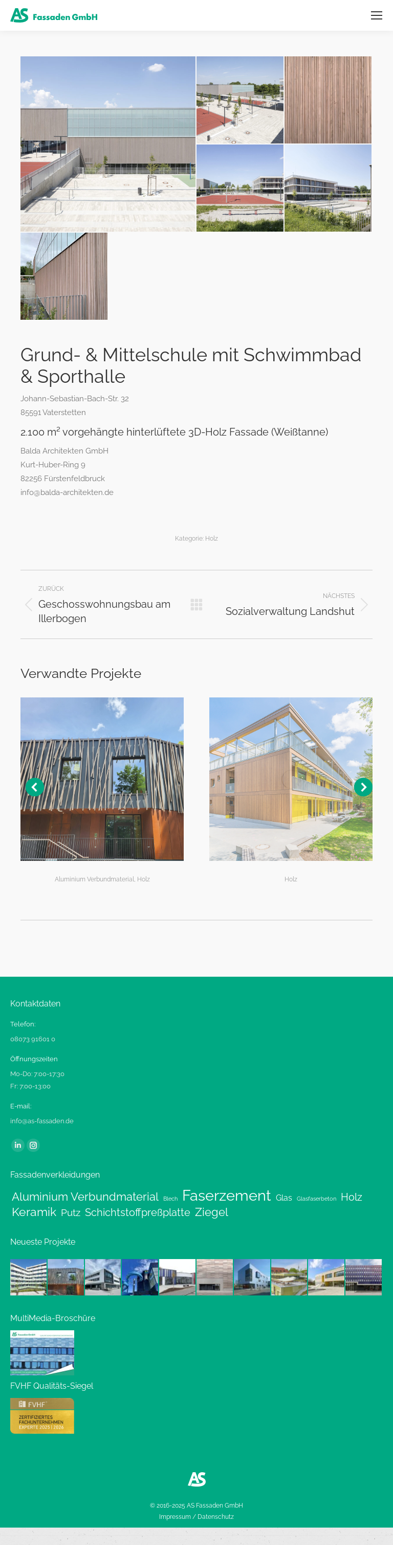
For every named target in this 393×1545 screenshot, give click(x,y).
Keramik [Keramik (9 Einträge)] (34, 1212)
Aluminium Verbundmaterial (94, 879)
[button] (35, 787)
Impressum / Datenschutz (196, 1516)
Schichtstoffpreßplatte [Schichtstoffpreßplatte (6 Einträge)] (137, 1212)
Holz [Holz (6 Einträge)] (351, 1197)
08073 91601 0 (32, 1039)
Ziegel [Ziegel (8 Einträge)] (211, 1212)
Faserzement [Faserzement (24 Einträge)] (226, 1195)
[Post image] (102, 779)
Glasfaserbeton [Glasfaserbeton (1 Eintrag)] (316, 1199)
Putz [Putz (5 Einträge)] (70, 1212)
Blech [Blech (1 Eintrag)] (170, 1199)
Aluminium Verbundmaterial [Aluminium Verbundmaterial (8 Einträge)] (85, 1197)
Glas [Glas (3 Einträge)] (284, 1198)
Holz (211, 538)
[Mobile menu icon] (376, 15)
